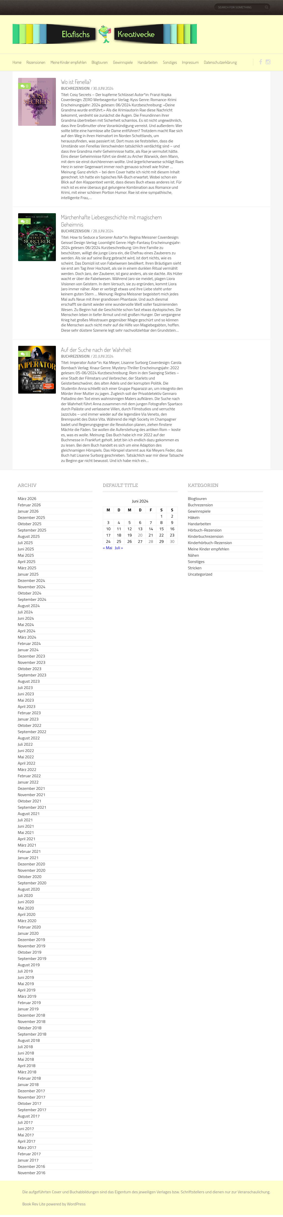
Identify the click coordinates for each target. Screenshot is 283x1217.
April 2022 (26, 763)
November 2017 (31, 1097)
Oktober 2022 (29, 725)
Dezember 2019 (31, 940)
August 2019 (29, 965)
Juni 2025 (26, 549)
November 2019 (31, 946)
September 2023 (32, 675)
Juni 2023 (26, 694)
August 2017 (29, 1116)
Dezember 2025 (31, 517)
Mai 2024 (26, 624)
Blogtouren (100, 62)
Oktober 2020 (29, 876)
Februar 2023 (29, 713)
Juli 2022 (25, 744)
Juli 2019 (25, 971)
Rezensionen (35, 62)
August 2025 (29, 536)
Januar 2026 (28, 511)
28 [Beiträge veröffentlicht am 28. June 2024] (151, 541)
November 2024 (31, 587)
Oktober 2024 (29, 593)
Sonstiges (170, 62)
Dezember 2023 (31, 656)
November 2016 (31, 1173)
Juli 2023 (25, 687)
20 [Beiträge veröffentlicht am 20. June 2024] (140, 535)
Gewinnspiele (123, 62)
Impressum (190, 62)
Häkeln (194, 517)
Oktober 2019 (29, 952)
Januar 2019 (28, 1009)
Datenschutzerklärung (220, 62)
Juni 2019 (26, 977)
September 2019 (32, 958)
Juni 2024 (26, 618)
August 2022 (29, 738)
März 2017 (27, 1147)
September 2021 (32, 807)
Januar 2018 (28, 1084)
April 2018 (26, 1066)
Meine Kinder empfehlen (69, 62)
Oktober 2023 (29, 669)
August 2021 (29, 813)
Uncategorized (200, 574)
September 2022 (32, 732)
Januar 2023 (28, 719)
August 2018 (29, 1040)
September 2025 (32, 530)
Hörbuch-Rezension (205, 530)
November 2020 (31, 870)
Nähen (193, 555)
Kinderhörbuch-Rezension (210, 543)
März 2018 (27, 1072)
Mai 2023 (26, 700)
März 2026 (27, 498)
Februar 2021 (29, 851)
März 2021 (27, 845)
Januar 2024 (28, 650)
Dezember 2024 (31, 580)
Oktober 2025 (29, 524)
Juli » (119, 548)
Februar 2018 (29, 1078)
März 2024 (27, 637)
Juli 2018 (25, 1047)
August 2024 (29, 606)
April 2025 (26, 561)
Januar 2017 (28, 1160)
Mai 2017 (26, 1135)
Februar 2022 (29, 776)
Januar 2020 (28, 933)
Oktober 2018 (29, 1028)
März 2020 (27, 921)
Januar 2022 (28, 782)
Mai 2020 (26, 908)
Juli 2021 (25, 820)
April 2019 (26, 990)
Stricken (194, 568)
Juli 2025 (25, 543)
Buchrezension (75, 88)
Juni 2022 (26, 750)
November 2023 (31, 662)
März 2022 (27, 769)
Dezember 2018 (31, 1015)
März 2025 (27, 568)
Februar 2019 (29, 1003)
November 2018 (31, 1021)
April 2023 (26, 706)
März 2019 (27, 996)
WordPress (76, 1204)
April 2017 (26, 1141)
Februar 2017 (29, 1154)
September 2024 (32, 599)
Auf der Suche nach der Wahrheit (96, 349)
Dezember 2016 (31, 1166)
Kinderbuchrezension (205, 536)
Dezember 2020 (31, 864)
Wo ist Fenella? (76, 81)
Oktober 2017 (29, 1103)
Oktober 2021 (29, 801)
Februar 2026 (29, 505)
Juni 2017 (26, 1129)
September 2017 (32, 1110)
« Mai (107, 548)
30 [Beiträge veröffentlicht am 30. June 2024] (172, 541)
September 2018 (32, 1034)
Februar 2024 (29, 643)
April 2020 (26, 914)
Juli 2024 (25, 612)
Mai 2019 (26, 984)
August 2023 (29, 681)
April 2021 (26, 839)
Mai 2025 (26, 555)
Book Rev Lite (34, 1204)
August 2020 (29, 889)
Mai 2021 (26, 832)
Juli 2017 (25, 1122)
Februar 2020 (29, 927)
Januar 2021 (28, 858)
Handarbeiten (148, 62)
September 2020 (32, 883)
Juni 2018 (26, 1053)
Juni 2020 (26, 902)
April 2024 (26, 631)
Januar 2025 (28, 574)
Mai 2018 (26, 1059)
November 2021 (31, 795)
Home (17, 62)
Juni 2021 (26, 826)
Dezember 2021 (31, 788)
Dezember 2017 (31, 1091)
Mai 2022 (26, 757)
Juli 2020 (25, 895)
